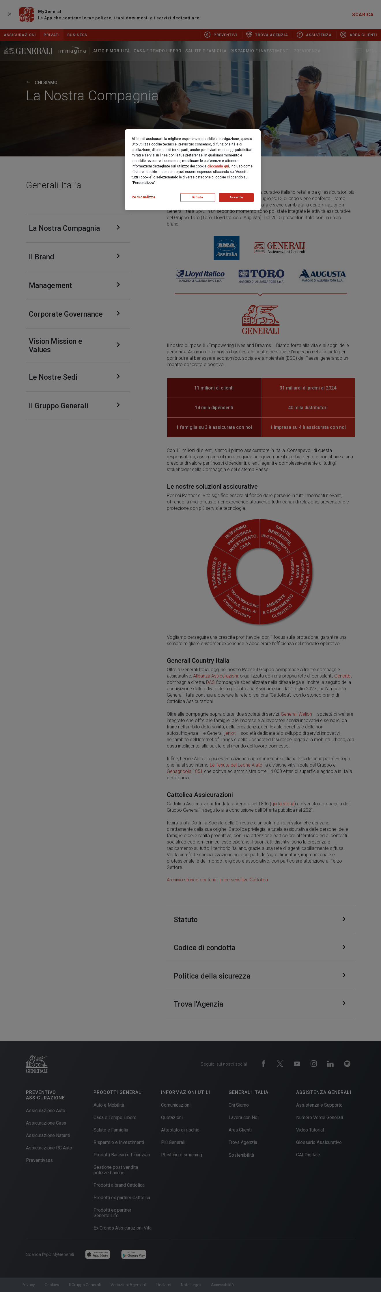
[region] (193, 169)
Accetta (236, 197)
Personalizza (143, 197)
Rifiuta (197, 197)
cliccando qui (218, 166)
